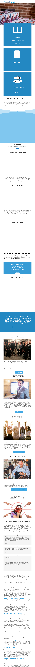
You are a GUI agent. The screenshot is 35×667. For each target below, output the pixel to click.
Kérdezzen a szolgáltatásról (19, 489)
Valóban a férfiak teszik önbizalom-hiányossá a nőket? (17, 507)
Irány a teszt (17, 68)
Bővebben (17, 92)
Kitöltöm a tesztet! (17, 327)
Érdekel (17, 272)
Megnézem (17, 43)
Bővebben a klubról (19, 452)
